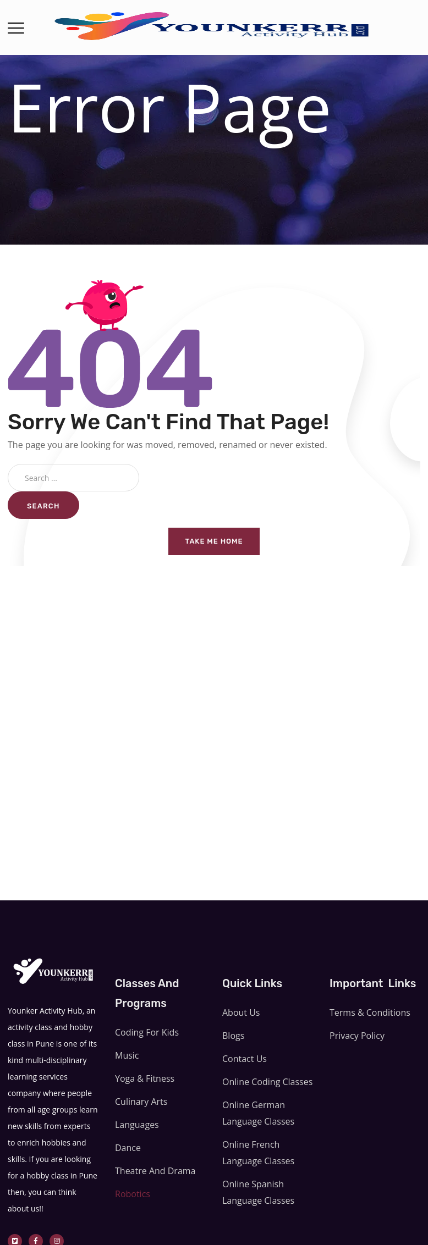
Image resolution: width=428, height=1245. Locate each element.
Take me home (214, 541)
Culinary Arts (141, 1101)
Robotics (132, 1194)
